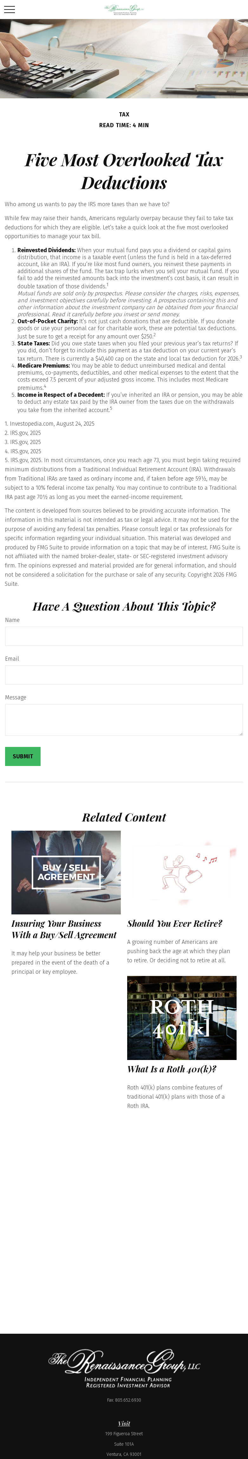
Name (12, 620)
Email (12, 658)
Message (15, 697)
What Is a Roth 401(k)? (171, 1069)
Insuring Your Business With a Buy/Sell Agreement (64, 929)
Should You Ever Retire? (174, 923)
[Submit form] (23, 756)
